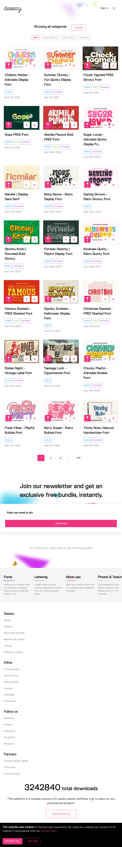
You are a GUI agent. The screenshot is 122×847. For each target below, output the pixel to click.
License (8, 688)
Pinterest (9, 744)
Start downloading (14, 633)
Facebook (9, 737)
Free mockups (12, 774)
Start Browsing (61, 814)
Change (78, 28)
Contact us (10, 701)
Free (95, 87)
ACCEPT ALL (12, 841)
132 (78, 458)
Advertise (9, 695)
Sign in (104, 8)
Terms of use (11, 676)
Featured (84, 38)
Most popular (50, 38)
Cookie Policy (49, 831)
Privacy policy (11, 669)
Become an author (14, 639)
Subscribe (61, 523)
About (7, 620)
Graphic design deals (15, 761)
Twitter (8, 725)
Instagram (9, 731)
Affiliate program (13, 652)
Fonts (8, 92)
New (35, 38)
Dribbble (9, 718)
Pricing (8, 646)
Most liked (68, 38)
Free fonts (9, 767)
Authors (8, 627)
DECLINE (32, 841)
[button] (114, 8)
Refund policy (11, 682)
